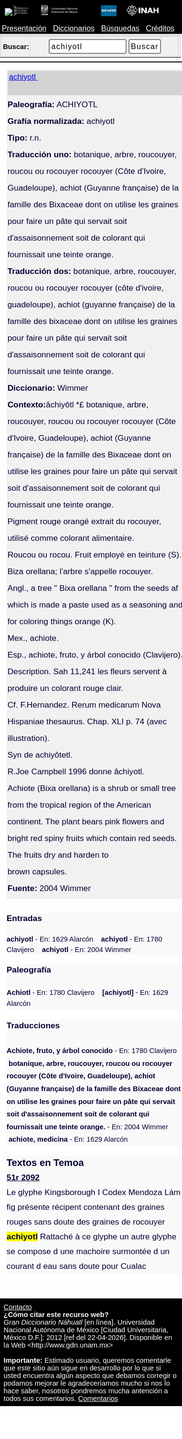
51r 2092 (23, 1177)
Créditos (160, 28)
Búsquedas (120, 28)
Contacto (18, 1307)
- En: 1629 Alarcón (50, 939)
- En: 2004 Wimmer (86, 949)
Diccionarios (74, 28)
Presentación (24, 28)
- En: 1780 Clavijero (51, 992)
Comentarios (98, 1398)
